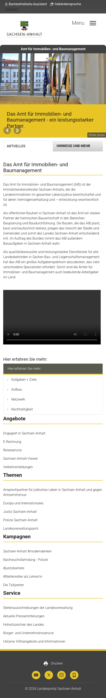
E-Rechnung (12, 442)
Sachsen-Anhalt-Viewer (20, 459)
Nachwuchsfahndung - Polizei (25, 560)
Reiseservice (12, 450)
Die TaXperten (13, 585)
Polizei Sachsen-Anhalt (20, 520)
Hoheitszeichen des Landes (23, 625)
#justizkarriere (13, 568)
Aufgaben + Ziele (23, 380)
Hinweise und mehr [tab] (73, 146)
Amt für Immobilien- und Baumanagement (53, 49)
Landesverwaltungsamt (20, 529)
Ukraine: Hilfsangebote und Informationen (34, 641)
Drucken (53, 663)
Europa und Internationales (23, 503)
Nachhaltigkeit (21, 409)
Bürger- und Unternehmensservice (28, 633)
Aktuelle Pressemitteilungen (24, 616)
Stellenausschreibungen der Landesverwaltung (38, 608)
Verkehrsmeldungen (18, 467)
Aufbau (16, 389)
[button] (26, 4)
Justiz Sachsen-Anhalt (20, 512)
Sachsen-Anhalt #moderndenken (27, 551)
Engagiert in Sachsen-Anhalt (24, 433)
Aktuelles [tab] (16, 146)
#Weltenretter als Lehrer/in (22, 577)
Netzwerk (17, 399)
